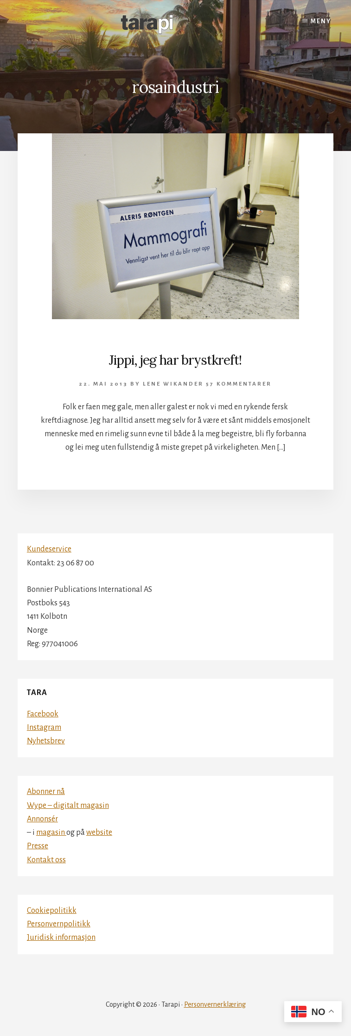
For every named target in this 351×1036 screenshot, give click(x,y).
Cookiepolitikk (52, 910)
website (99, 832)
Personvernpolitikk (58, 924)
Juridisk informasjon (61, 937)
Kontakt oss (46, 860)
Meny (321, 21)
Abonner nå (46, 791)
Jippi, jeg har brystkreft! (175, 360)
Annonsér (42, 819)
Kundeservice (49, 549)
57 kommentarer (239, 384)
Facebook (42, 714)
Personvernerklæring (215, 1004)
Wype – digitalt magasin (68, 805)
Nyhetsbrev (46, 741)
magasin (51, 832)
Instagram (44, 727)
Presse (37, 846)
